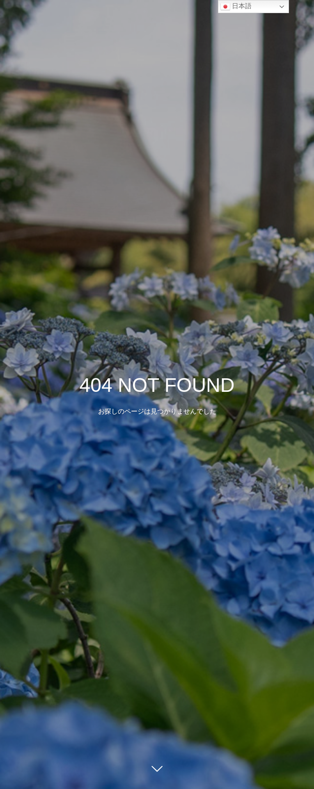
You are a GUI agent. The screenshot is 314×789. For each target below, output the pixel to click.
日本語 (236, 6)
